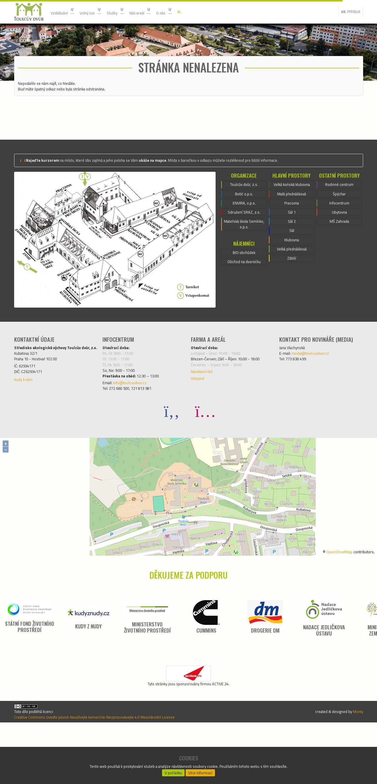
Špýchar (339, 233)
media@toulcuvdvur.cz (316, 393)
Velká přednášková (292, 304)
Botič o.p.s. (244, 233)
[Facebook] (171, 459)
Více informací (200, 771)
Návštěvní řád (205, 415)
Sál (292, 282)
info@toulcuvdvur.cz (135, 429)
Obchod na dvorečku (244, 309)
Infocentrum (339, 243)
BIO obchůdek (244, 299)
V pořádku (173, 771)
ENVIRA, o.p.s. (244, 243)
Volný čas (98, 11)
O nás (183, 11)
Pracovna (291, 251)
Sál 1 (292, 261)
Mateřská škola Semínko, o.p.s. (244, 269)
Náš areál (155, 11)
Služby (126, 11)
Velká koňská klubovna (291, 226)
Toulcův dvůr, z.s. (244, 222)
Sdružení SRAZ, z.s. (244, 254)
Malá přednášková (292, 240)
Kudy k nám (25, 431)
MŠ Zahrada (339, 265)
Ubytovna (339, 254)
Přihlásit (348, 11)
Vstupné (199, 423)
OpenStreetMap (331, 600)
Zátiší (291, 314)
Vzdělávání (65, 11)
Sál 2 (292, 272)
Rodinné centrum (339, 222)
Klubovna (291, 293)
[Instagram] (205, 459)
